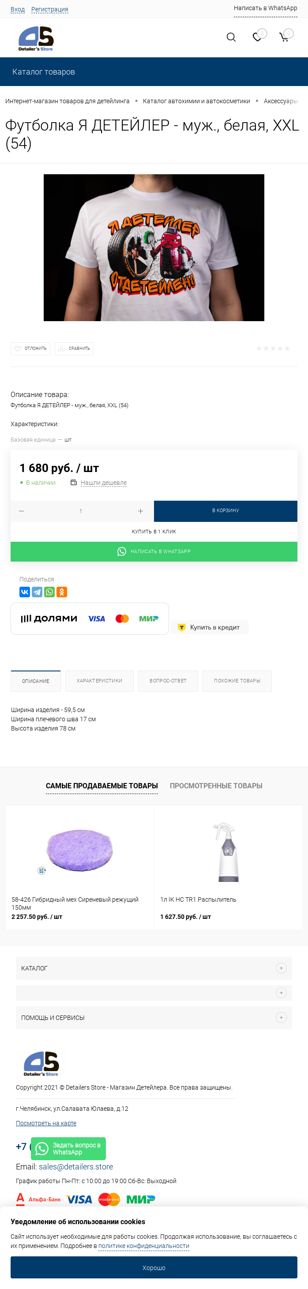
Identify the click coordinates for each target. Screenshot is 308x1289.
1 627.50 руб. (185, 916)
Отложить (36, 348)
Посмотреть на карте (46, 1123)
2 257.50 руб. (36, 916)
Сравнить (79, 348)
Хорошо (154, 1267)
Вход (18, 9)
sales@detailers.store (76, 1166)
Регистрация (49, 9)
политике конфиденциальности (143, 1245)
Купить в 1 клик (154, 532)
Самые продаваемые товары (102, 786)
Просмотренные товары (216, 786)
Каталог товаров (43, 71)
